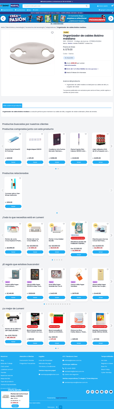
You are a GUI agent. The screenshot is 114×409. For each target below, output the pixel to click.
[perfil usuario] (102, 6)
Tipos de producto (7, 382)
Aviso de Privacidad (45, 360)
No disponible (69, 58)
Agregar (13, 162)
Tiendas (3, 372)
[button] (2, 146)
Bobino (70, 43)
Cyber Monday (106, 372)
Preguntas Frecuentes (27, 363)
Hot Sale (104, 360)
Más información (70, 65)
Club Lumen (5, 366)
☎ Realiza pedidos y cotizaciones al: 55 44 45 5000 (56, 1)
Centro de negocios (71, 374)
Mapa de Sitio (5, 379)
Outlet (66, 32)
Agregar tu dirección (106, 10)
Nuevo (7, 282)
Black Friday (105, 369)
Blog (2, 360)
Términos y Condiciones (47, 366)
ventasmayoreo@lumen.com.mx (76, 382)
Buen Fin (104, 366)
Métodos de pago (45, 363)
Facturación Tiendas (27, 360)
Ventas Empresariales (8, 385)
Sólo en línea (74, 235)
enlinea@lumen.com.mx (73, 360)
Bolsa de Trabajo (6, 363)
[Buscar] (87, 6)
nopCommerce (61, 398)
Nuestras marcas (7, 375)
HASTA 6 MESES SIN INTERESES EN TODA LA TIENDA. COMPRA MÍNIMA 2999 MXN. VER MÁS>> (57, 13)
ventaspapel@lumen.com (50, 374)
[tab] (55, 168)
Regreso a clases (107, 363)
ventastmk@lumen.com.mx (74, 371)
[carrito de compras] (112, 6)
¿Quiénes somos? (7, 369)
